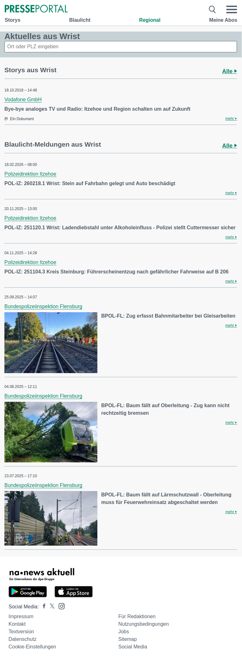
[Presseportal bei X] (50, 606)
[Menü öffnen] (231, 9)
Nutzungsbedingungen (143, 624)
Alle (229, 71)
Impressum (21, 616)
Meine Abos (223, 20)
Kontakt (17, 624)
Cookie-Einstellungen (32, 646)
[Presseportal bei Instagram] (60, 605)
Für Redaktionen (136, 616)
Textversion (21, 631)
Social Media (132, 646)
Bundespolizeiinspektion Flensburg (43, 306)
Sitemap (127, 639)
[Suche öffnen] (212, 9)
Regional (150, 20)
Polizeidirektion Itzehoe (30, 174)
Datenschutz (23, 639)
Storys (12, 20)
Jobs (123, 631)
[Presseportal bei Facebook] (42, 606)
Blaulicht (79, 20)
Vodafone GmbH (23, 99)
